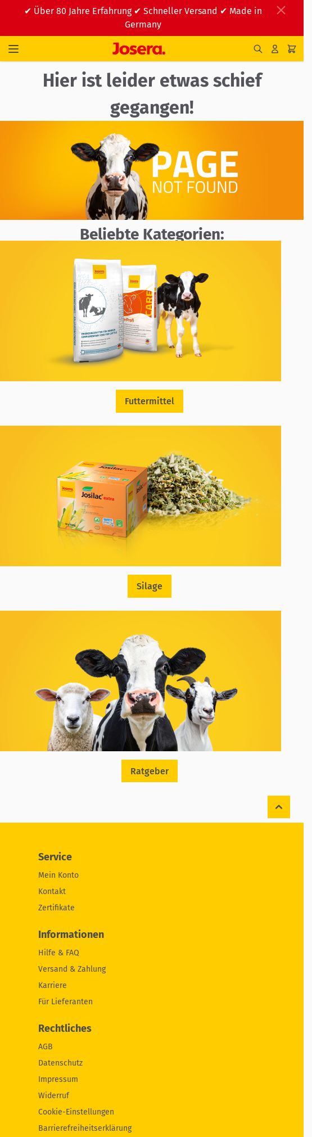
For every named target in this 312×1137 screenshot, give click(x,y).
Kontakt (52, 891)
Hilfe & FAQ (58, 953)
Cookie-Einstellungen (76, 1112)
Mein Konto (58, 875)
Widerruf (53, 1095)
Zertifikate (56, 908)
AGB (45, 1047)
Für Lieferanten (65, 1002)
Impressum (58, 1079)
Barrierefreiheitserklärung (85, 1128)
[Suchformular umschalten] (258, 49)
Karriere (52, 985)
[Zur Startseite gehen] (139, 48)
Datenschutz (60, 1063)
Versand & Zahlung (72, 969)
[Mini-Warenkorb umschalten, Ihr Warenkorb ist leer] (291, 49)
